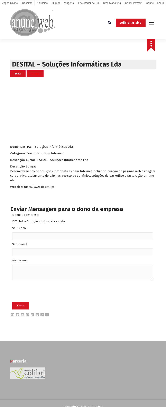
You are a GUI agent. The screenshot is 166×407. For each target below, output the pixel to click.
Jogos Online (10, 2)
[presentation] (43, 297)
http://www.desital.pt (39, 187)
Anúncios (42, 2)
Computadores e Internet (45, 153)
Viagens (69, 2)
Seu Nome (19, 228)
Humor (56, 2)
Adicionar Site (130, 22)
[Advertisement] (83, 110)
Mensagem (20, 260)
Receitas (27, 2)
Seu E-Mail (19, 244)
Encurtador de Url (88, 2)
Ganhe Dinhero (155, 2)
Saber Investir (133, 2)
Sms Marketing (112, 2)
